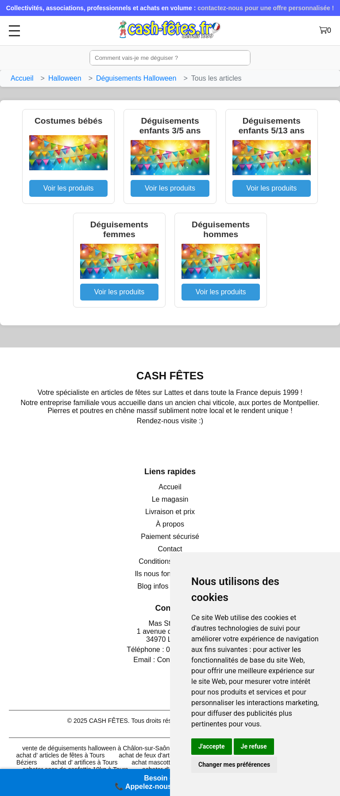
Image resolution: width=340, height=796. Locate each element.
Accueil (22, 78)
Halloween (64, 78)
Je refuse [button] (254, 746)
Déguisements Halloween (136, 78)
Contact (170, 549)
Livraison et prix (170, 511)
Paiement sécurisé (170, 536)
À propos (170, 524)
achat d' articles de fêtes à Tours (60, 755)
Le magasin (170, 499)
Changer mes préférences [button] (234, 764)
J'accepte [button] (211, 746)
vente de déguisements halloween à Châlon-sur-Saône (97, 748)
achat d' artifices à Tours (84, 762)
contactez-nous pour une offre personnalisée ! (265, 8)
